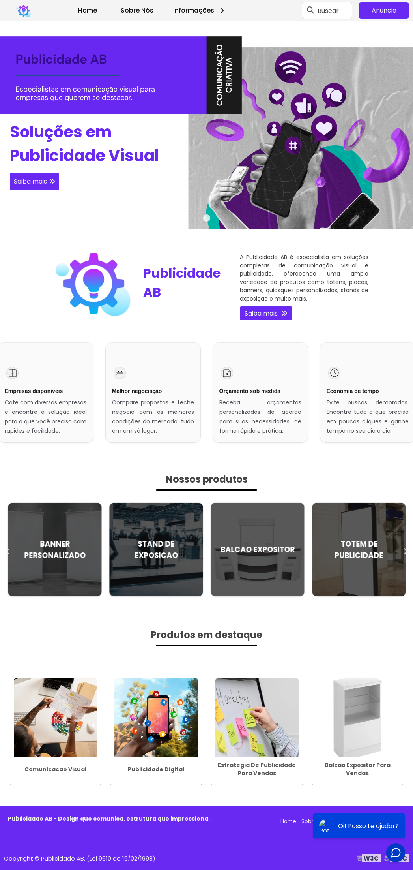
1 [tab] (207, 220)
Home (87, 10)
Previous (8, 550)
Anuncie (384, 10)
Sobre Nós (137, 10)
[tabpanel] (206, 125)
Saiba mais (30, 181)
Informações (199, 10)
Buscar (328, 10)
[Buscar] (310, 10)
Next (405, 550)
